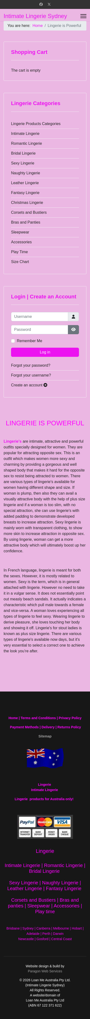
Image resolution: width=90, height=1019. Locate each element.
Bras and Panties (25, 222)
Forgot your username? (31, 375)
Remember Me (29, 341)
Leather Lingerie (25, 183)
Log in (45, 352)
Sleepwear (20, 232)
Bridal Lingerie (23, 153)
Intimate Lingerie (25, 134)
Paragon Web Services (45, 971)
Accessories (21, 242)
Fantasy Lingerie (25, 193)
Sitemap (44, 736)
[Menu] (83, 16)
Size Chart (20, 262)
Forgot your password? (30, 365)
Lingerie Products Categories (35, 124)
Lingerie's (13, 441)
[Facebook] (41, 4)
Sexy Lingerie (22, 163)
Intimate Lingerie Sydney (35, 16)
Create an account (29, 385)
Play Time (19, 252)
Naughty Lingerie (25, 173)
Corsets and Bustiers (29, 212)
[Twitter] (49, 4)
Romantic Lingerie (26, 143)
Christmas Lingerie (27, 203)
